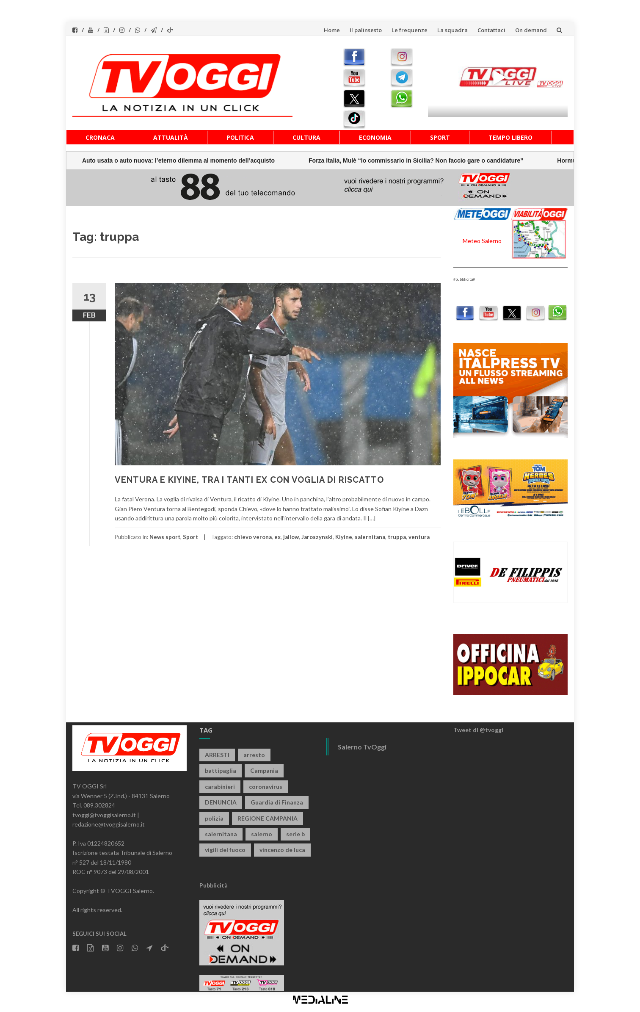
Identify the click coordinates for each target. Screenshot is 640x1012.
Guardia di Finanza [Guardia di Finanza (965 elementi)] (277, 802)
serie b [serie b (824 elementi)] (295, 834)
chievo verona (253, 537)
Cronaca (100, 137)
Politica (240, 137)
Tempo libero (510, 137)
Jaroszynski (317, 537)
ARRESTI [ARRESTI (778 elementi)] (217, 754)
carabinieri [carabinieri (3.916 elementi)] (220, 786)
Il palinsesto (366, 30)
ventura (419, 537)
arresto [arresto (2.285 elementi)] (254, 754)
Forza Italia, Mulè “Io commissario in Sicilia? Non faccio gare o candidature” (209, 160)
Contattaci (491, 30)
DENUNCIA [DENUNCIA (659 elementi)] (221, 802)
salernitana (370, 537)
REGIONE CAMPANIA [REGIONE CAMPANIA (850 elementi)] (267, 818)
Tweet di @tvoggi (478, 729)
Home (332, 30)
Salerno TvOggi (362, 747)
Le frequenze (410, 30)
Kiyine (343, 537)
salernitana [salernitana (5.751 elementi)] (221, 834)
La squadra (452, 30)
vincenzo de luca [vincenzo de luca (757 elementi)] (282, 849)
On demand (531, 30)
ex (277, 537)
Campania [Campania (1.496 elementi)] (264, 770)
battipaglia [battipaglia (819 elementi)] (220, 770)
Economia (375, 137)
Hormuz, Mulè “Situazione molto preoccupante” (417, 160)
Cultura (306, 137)
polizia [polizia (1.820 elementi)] (214, 818)
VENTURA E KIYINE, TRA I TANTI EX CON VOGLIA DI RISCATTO (249, 480)
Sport (440, 137)
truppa (397, 537)
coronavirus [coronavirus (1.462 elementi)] (265, 786)
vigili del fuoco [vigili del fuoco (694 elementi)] (225, 849)
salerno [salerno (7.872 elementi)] (261, 834)
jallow (291, 537)
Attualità (170, 137)
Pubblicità (213, 885)
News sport (164, 537)
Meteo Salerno (482, 240)
